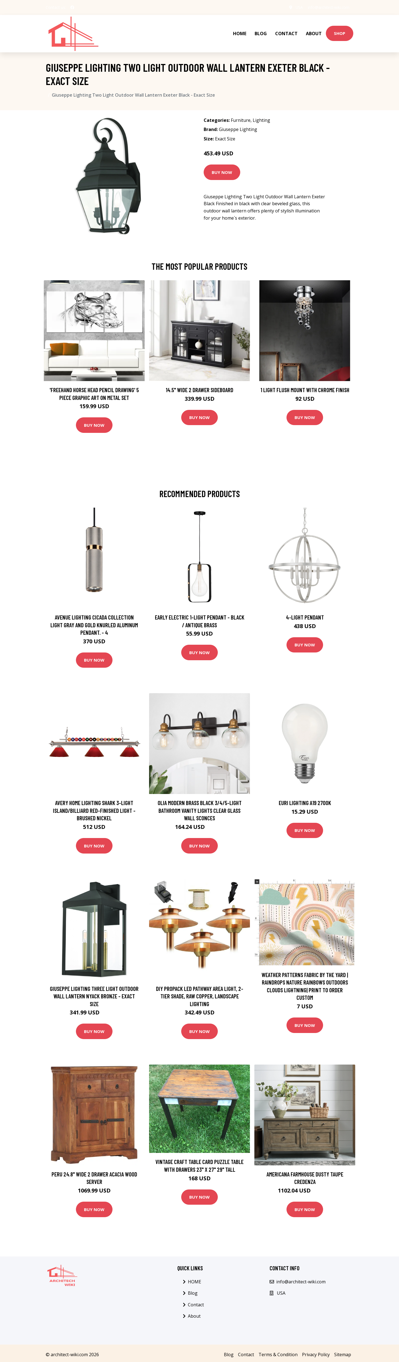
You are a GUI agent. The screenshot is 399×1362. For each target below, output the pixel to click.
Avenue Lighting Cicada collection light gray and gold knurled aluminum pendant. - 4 (94, 622)
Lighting (261, 117)
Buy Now (222, 169)
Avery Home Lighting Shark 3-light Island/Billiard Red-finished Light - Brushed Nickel (94, 807)
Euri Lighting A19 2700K (305, 799)
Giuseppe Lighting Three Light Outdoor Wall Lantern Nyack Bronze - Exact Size (94, 993)
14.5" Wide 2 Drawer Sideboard (199, 386)
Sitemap (342, 1351)
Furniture (240, 117)
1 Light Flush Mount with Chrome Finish (304, 386)
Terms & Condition (278, 1351)
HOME (239, 32)
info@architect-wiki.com (327, 7)
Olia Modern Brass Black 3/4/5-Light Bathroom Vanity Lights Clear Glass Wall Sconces (200, 807)
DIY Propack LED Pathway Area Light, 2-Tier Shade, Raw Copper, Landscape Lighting (199, 993)
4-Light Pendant (305, 614)
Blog (261, 32)
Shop (339, 32)
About (314, 32)
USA (296, 7)
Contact (286, 32)
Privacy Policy (316, 1351)
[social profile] (72, 7)
